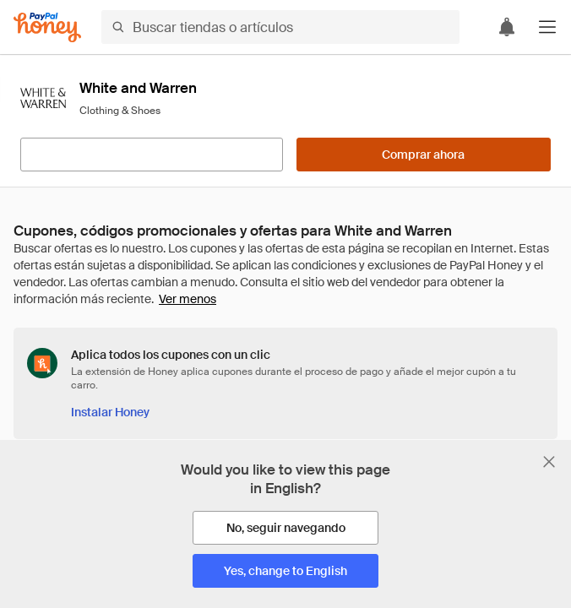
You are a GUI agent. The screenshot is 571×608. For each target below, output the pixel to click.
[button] (547, 27)
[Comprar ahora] (423, 154)
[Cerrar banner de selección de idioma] (549, 461)
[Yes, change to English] (285, 571)
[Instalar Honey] (110, 412)
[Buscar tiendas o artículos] (280, 27)
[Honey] (47, 27)
